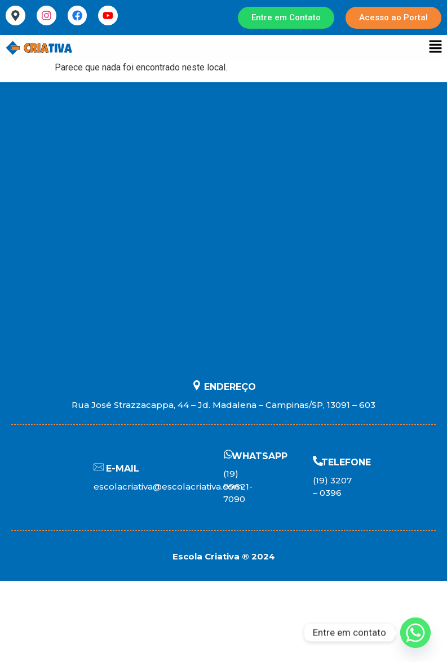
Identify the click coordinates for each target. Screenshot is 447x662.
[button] (435, 47)
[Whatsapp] (415, 632)
